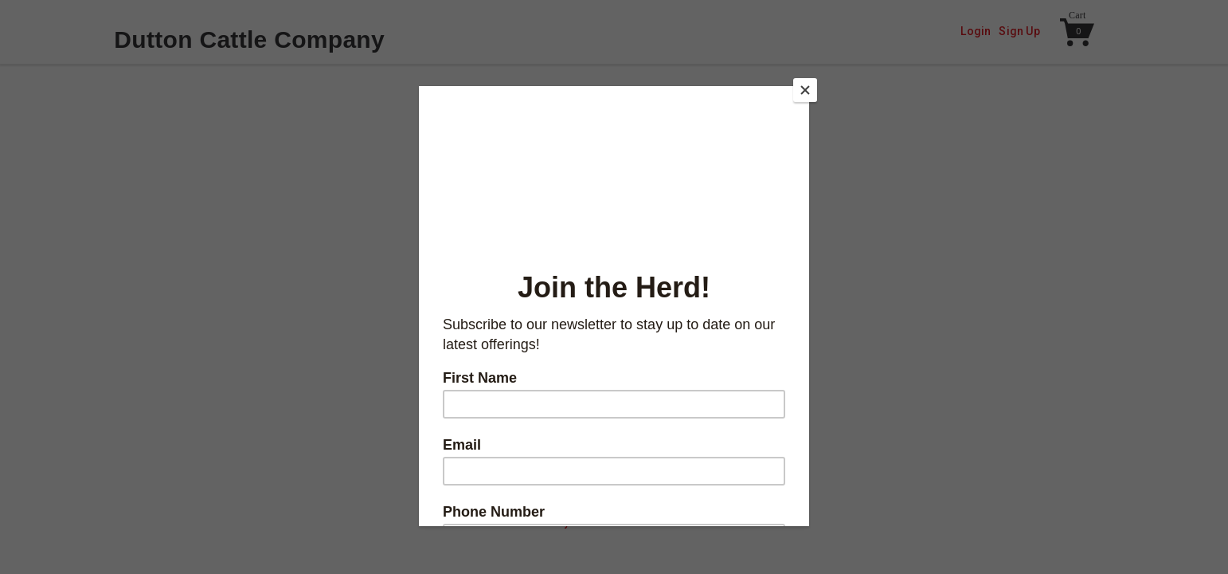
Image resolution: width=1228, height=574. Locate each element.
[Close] (805, 90)
